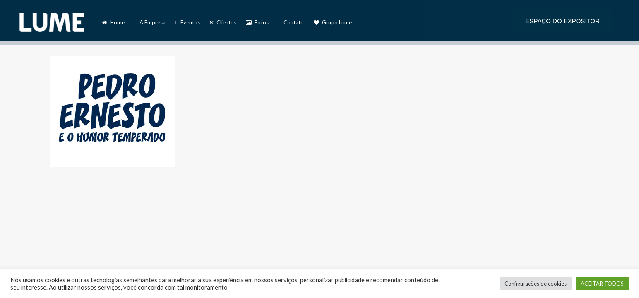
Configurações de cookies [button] (535, 283)
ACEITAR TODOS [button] (602, 283)
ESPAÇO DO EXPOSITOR (563, 20)
